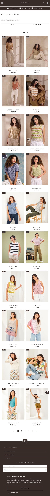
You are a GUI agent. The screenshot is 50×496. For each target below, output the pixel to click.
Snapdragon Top (37, 344)
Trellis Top (13, 70)
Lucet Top (36, 110)
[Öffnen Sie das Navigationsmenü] (2, 3)
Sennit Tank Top (13, 110)
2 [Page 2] (21, 431)
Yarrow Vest (13, 305)
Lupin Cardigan (13, 384)
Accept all (25, 488)
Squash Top (13, 266)
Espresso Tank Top (36, 149)
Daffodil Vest (37, 423)
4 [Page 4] (28, 431)
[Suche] (43, 3)
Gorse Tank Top (13, 423)
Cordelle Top (13, 149)
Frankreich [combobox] (7, 470)
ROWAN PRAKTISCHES (10, 447)
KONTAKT (7, 458)
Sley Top (37, 70)
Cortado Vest (37, 188)
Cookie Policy (32, 482)
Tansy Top (13, 344)
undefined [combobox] (37, 24)
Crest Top (13, 188)
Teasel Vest (37, 305)
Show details (13, 492)
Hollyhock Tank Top (37, 384)
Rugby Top (36, 266)
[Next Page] (35, 431)
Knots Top (37, 227)
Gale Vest (13, 227)
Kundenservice (9, 451)
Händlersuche (9, 454)
